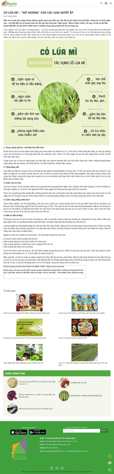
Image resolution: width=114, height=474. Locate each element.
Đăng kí (103, 430)
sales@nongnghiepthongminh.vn (78, 451)
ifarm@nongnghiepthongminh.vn (55, 451)
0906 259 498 (53, 448)
